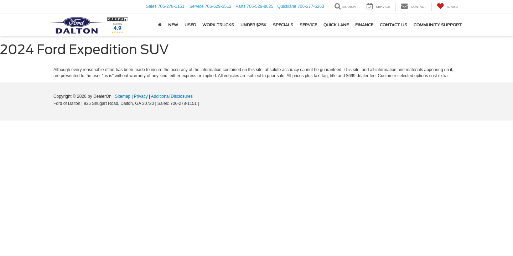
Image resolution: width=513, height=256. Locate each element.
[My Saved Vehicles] (447, 6)
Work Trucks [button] (218, 24)
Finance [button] (364, 24)
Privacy (141, 96)
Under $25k (253, 24)
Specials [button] (283, 24)
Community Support (438, 24)
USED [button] (190, 24)
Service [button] (308, 24)
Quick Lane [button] (336, 24)
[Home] (160, 25)
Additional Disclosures (172, 96)
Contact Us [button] (393, 24)
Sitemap (122, 96)
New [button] (173, 24)
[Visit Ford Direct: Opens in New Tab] (202, 103)
